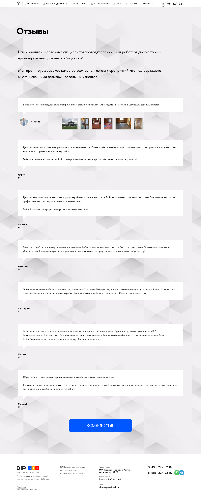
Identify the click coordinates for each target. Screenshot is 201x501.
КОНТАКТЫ (148, 3)
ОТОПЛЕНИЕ (33, 3)
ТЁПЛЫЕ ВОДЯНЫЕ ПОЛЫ (57, 3)
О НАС (119, 3)
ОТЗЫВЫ (133, 3)
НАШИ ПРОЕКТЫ (101, 3)
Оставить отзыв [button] (100, 425)
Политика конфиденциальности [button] (27, 488)
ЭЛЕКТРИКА (81, 3)
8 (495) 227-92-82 (172, 5)
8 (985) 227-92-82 (160, 473)
